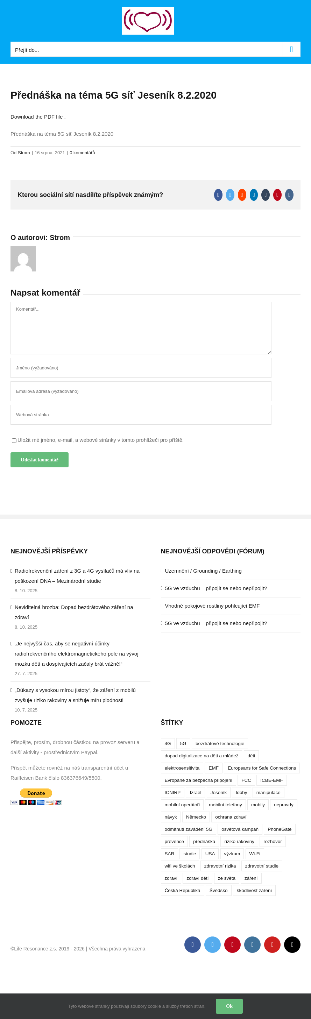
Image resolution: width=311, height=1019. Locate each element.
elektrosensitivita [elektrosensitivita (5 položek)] (182, 768)
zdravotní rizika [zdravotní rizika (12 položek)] (220, 866)
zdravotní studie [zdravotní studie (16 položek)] (261, 866)
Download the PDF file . (38, 117)
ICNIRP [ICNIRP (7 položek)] (173, 792)
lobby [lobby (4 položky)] (241, 792)
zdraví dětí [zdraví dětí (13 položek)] (197, 878)
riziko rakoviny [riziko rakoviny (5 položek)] (239, 841)
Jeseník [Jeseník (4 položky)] (219, 792)
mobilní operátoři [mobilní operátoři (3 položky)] (182, 804)
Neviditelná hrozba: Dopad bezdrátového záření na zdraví (74, 612)
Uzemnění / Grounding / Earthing (203, 571)
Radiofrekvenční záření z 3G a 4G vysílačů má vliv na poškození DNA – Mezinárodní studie (77, 576)
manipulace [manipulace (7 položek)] (268, 792)
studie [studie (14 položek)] (189, 853)
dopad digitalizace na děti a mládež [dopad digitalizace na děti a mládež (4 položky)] (202, 755)
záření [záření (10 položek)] (251, 878)
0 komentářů (82, 152)
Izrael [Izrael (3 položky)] (195, 792)
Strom (24, 152)
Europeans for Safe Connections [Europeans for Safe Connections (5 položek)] (262, 768)
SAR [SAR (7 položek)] (170, 853)
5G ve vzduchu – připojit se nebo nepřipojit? (216, 588)
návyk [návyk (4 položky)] (171, 817)
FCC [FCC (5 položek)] (246, 780)
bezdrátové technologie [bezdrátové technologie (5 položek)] (220, 743)
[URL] (140, 415)
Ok (229, 1006)
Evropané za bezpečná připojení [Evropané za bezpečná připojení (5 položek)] (199, 780)
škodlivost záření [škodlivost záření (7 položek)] (254, 890)
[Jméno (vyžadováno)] (140, 368)
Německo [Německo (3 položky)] (196, 817)
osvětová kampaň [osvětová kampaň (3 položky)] (240, 829)
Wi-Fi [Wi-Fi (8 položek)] (254, 853)
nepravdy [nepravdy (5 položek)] (284, 804)
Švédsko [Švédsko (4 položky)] (219, 890)
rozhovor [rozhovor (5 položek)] (272, 841)
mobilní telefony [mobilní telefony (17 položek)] (225, 804)
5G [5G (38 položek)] (183, 743)
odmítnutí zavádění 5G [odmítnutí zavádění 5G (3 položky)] (189, 829)
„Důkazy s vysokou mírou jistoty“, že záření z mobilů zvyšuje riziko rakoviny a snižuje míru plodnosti (75, 695)
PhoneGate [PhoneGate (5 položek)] (279, 829)
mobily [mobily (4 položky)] (258, 804)
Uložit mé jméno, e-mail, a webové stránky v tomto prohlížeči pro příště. (100, 440)
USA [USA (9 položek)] (210, 853)
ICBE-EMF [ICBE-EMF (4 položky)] (271, 780)
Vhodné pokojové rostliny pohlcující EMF (212, 606)
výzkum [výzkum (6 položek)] (232, 853)
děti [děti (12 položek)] (251, 755)
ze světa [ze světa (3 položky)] (226, 878)
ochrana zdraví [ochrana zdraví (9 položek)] (230, 817)
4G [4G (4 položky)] (168, 743)
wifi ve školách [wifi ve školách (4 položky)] (180, 866)
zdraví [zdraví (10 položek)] (171, 878)
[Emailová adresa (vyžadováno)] (140, 391)
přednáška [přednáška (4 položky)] (204, 841)
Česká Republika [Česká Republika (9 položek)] (182, 890)
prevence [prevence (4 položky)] (174, 841)
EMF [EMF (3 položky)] (213, 768)
